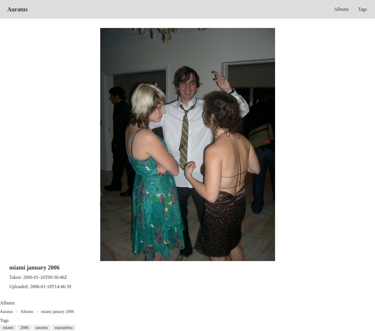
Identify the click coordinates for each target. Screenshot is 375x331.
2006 (24, 327)
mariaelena (64, 327)
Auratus (17, 9)
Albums (341, 9)
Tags (362, 9)
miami (8, 327)
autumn (42, 327)
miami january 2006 (57, 311)
